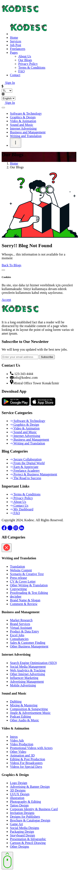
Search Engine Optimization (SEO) (33, 663)
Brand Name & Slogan (25, 600)
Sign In (8, 82)
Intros (14, 736)
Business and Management (28, 132)
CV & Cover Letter (23, 581)
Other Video (18, 751)
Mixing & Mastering (23, 705)
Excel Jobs (17, 635)
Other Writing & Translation (29, 585)
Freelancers (17, 49)
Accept (6, 300)
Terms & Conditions (25, 494)
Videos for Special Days (26, 766)
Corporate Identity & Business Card (34, 809)
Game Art (16, 824)
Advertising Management (27, 681)
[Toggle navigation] (3, 107)
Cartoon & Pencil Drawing (28, 843)
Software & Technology (26, 113)
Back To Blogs (11, 265)
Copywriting (18, 589)
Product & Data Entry (24, 631)
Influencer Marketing (24, 678)
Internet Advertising (23, 128)
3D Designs (18, 790)
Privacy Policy (21, 498)
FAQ (15, 513)
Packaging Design (22, 831)
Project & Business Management (33, 474)
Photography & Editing (25, 801)
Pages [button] (14, 52)
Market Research (21, 620)
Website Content (21, 570)
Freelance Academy (25, 470)
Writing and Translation (25, 136)
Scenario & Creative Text (27, 574)
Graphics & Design (23, 117)
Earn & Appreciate (24, 467)
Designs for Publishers (25, 816)
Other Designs (19, 846)
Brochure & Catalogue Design (30, 820)
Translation (17, 566)
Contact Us (19, 505)
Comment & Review (23, 604)
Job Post (15, 45)
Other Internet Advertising (27, 674)
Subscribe (47, 357)
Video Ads (17, 740)
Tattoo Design (19, 805)
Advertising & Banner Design (30, 786)
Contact (15, 75)
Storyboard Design (22, 835)
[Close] (3, 270)
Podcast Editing (20, 716)
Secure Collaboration (26, 459)
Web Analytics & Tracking (27, 670)
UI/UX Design (19, 794)
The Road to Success (25, 478)
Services (15, 41)
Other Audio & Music (24, 720)
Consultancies (19, 639)
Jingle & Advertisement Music (30, 713)
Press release (18, 577)
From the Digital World (27, 463)
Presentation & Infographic (28, 839)
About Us (18, 502)
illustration (17, 798)
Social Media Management (28, 666)
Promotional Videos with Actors (31, 748)
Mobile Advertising (23, 685)
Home (14, 37)
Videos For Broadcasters (26, 763)
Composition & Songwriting (29, 709)
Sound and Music (21, 125)
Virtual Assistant (21, 627)
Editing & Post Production (27, 759)
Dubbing (16, 701)
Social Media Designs (24, 828)
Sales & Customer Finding (27, 642)
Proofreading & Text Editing (29, 592)
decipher (15, 596)
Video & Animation (23, 121)
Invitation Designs (22, 813)
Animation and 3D (22, 755)
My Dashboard (21, 509)
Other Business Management (29, 646)
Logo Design (18, 783)
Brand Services (20, 624)
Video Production (21, 744)
